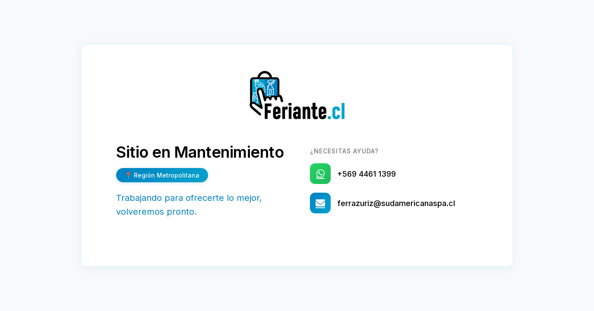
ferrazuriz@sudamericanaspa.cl (396, 203)
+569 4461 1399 (366, 173)
